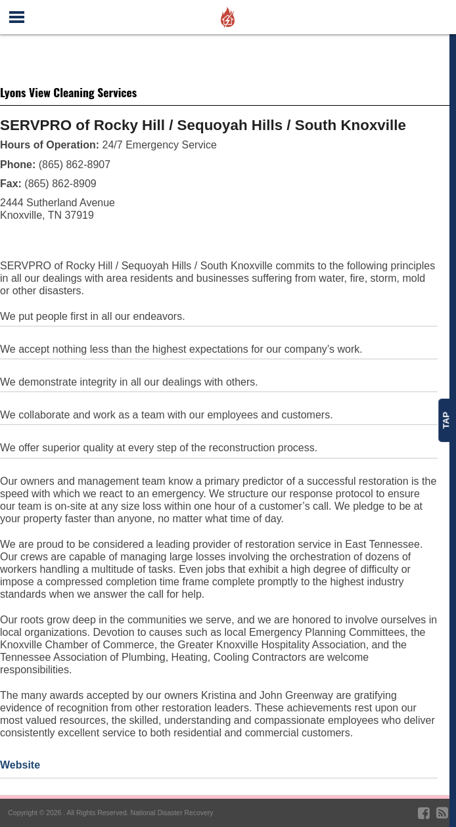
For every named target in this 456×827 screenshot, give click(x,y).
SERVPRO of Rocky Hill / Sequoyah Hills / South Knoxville (203, 125)
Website (20, 765)
